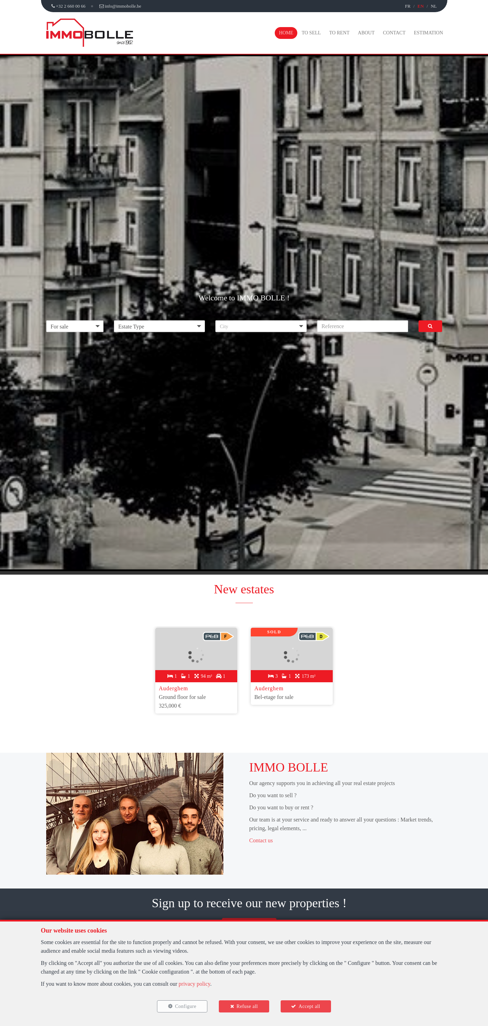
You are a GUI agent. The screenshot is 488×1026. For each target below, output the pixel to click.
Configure (185, 1006)
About (366, 32)
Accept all (310, 1006)
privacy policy (194, 983)
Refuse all (247, 1006)
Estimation (428, 32)
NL (434, 6)
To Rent (339, 32)
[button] (261, 326)
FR (408, 6)
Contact (394, 32)
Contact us (261, 840)
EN (420, 6)
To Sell (311, 32)
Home (286, 32)
